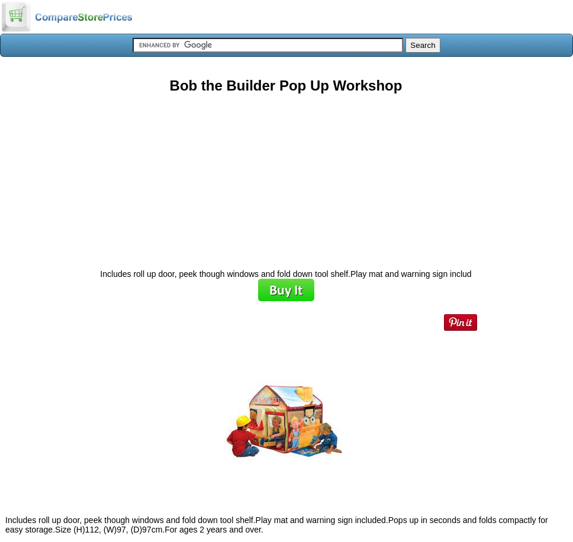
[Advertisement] (286, 177)
